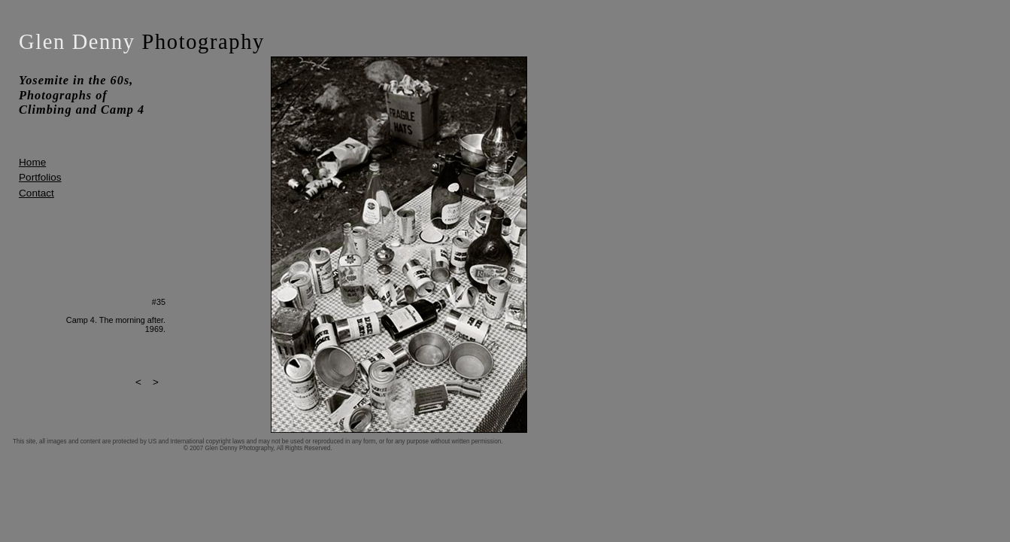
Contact (36, 193)
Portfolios (40, 177)
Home (32, 162)
